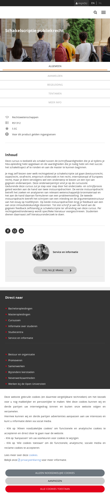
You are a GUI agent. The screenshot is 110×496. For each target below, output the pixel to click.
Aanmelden (78, 75)
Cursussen (13, 320)
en (93, 3)
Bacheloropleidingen (18, 308)
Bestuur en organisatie (20, 354)
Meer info (55, 102)
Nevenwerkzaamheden (20, 378)
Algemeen (78, 66)
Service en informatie (19, 338)
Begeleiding (77, 84)
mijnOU (81, 3)
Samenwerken (15, 366)
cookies (33, 455)
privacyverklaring (31, 460)
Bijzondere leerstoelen (19, 372)
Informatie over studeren (21, 326)
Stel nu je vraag (57, 270)
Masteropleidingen (17, 314)
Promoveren (13, 360)
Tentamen (78, 93)
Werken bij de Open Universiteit (25, 383)
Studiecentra (14, 332)
